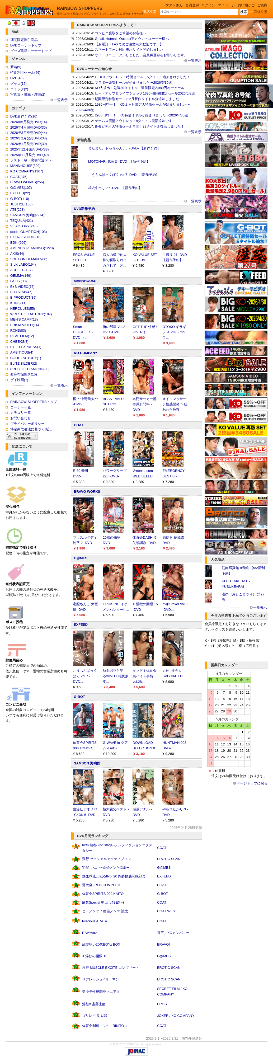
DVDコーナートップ (25, 45)
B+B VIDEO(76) (22, 287)
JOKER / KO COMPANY (175, 1016)
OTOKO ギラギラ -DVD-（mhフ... (174, 332)
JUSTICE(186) (21, 204)
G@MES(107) (21, 188)
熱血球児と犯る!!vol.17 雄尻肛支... (116, 676)
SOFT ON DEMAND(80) (29, 259)
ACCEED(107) (21, 270)
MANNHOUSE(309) (25, 166)
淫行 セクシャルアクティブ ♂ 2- (107, 859)
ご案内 (262, 5)
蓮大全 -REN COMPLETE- (102, 885)
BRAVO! (163, 944)
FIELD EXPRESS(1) (25, 347)
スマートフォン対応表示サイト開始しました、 (131, 49)
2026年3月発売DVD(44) (28, 133)
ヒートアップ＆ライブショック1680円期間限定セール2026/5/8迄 (145, 93)
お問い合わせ (20, 418)
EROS (162, 1004)
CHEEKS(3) (19, 342)
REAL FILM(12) (22, 336)
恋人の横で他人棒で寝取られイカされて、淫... (115, 260)
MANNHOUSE (85, 281)
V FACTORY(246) (24, 226)
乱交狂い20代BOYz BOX (101, 944)
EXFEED (81, 625)
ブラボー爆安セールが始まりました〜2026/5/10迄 (133, 82)
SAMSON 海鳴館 (87, 763)
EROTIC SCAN (169, 859)
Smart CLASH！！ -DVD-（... (83, 332)
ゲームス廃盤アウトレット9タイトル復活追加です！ (135, 121)
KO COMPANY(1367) (26, 171)
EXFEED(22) (20, 193)
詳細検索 (260, 12)
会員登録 (192, 5)
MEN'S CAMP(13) (24, 319)
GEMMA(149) (20, 276)
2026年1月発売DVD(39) (28, 144)
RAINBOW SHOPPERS (79, 8)
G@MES (80, 558)
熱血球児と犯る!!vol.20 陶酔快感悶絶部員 (114, 876)
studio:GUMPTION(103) (28, 232)
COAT (78, 425)
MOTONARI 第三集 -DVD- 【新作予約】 (119, 161)
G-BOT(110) (19, 199)
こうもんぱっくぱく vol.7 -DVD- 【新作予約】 (123, 175)
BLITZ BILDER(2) (23, 363)
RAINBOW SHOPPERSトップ (33, 402)
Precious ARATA (94, 921)
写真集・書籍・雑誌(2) (27, 94)
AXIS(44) (17, 254)
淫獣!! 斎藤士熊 (94, 1004)
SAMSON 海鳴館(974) (27, 215)
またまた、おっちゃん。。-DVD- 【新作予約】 (124, 148)
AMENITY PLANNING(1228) (32, 248)
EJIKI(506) (18, 243)
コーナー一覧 (20, 407)
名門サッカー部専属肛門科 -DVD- (145, 404)
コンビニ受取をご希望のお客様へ (120, 33)
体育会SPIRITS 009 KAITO (103, 894)
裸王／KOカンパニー (173, 933)
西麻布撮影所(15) (23, 374)
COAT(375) (19, 177)
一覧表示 (61, 100)
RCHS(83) (18, 330)
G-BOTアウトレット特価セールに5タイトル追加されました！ (142, 77)
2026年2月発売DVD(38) (28, 138)
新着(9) (15, 67)
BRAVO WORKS (87, 492)
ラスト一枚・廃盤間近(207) (31, 160)
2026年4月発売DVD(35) (28, 127)
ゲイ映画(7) (19, 380)
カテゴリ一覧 (20, 413)
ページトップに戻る (252, 783)
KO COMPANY (85, 353)
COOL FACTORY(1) (25, 358)
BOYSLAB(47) (21, 292)
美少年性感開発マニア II (100, 992)
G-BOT (79, 697)
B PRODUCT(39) (23, 297)
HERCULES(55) (22, 309)
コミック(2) (19, 89)
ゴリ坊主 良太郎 (94, 1016)
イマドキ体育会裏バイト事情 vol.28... (145, 676)
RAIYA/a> (89, 933)
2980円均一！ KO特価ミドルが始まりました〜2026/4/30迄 (141, 115)
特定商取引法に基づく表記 (30, 429)
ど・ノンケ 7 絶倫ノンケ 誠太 (105, 911)
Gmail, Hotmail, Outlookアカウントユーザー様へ (132, 39)
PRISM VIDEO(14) (24, 325)
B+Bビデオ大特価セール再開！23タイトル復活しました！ (139, 126)
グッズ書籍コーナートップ (30, 51)
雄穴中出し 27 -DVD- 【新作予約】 (115, 188)
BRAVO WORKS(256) (27, 182)
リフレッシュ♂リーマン (100, 979)
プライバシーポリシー (27, 424)
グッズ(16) (18, 84)
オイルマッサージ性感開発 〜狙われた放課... (174, 404)
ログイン (208, 5)
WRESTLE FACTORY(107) (31, 314)
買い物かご (246, 5)
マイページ (226, 5)
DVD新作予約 (84, 209)
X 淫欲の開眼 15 (94, 956)
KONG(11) (18, 303)
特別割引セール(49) (25, 72)
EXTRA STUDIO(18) (25, 237)
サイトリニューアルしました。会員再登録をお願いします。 (141, 55)
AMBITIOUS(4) (21, 352)
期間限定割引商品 (24, 40)
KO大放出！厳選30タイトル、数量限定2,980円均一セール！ (141, 88)
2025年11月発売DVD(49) (29, 155)
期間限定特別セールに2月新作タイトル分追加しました (137, 99)
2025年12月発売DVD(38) (29, 149)
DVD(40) (17, 78)
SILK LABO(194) (23, 264)
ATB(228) (17, 210)
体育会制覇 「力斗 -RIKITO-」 (105, 1026)
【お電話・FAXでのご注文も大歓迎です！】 (129, 44)
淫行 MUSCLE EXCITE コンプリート (110, 968)
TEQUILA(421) (21, 221)
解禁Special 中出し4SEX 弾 (103, 902)
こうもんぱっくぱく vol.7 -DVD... (85, 676)
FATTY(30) (18, 281)
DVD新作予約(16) (23, 116)
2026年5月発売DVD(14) (28, 122)
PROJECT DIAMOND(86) (30, 369)
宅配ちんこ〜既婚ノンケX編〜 (105, 868)
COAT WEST (167, 911)
